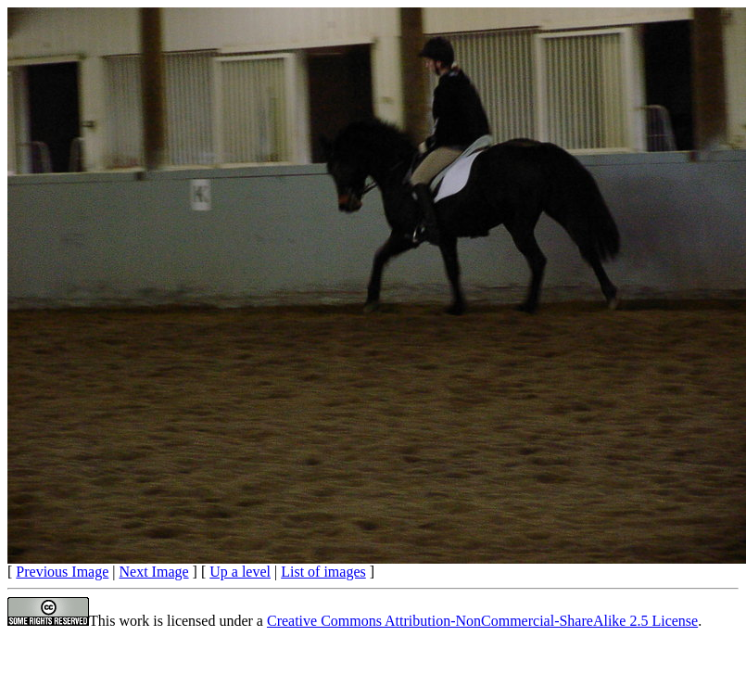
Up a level (240, 571)
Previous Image (62, 571)
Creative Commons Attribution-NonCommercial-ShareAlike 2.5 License (482, 621)
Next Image (154, 571)
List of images (323, 571)
